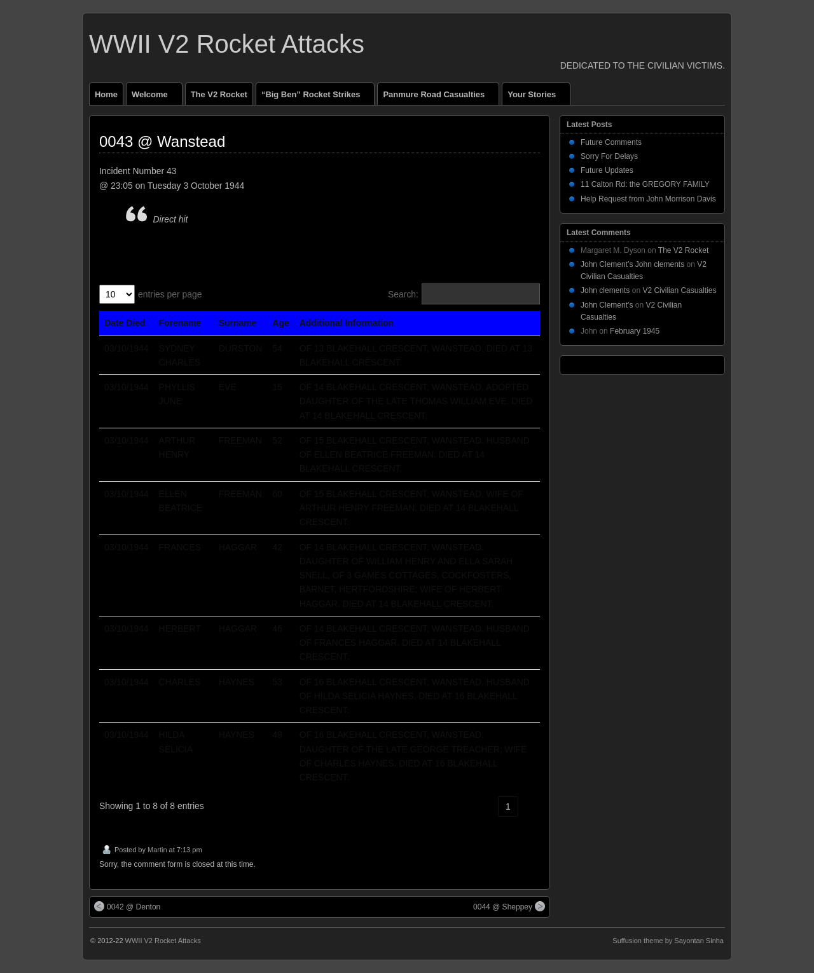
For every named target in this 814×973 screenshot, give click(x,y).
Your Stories (537, 97)
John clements (605, 290)
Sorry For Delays (609, 156)
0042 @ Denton (127, 906)
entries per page (170, 294)
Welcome (155, 97)
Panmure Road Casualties (439, 97)
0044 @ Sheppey (509, 906)
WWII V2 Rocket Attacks (226, 44)
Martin (157, 850)
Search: (403, 294)
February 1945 (634, 331)
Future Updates (607, 170)
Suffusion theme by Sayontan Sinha (668, 940)
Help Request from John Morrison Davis (648, 198)
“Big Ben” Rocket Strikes (316, 97)
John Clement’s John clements (632, 264)
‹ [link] (486, 806)
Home (106, 94)
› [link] (530, 806)
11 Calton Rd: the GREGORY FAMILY (645, 184)
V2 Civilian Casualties (679, 290)
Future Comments (611, 142)
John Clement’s (607, 305)
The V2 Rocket (219, 94)
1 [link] (508, 806)
